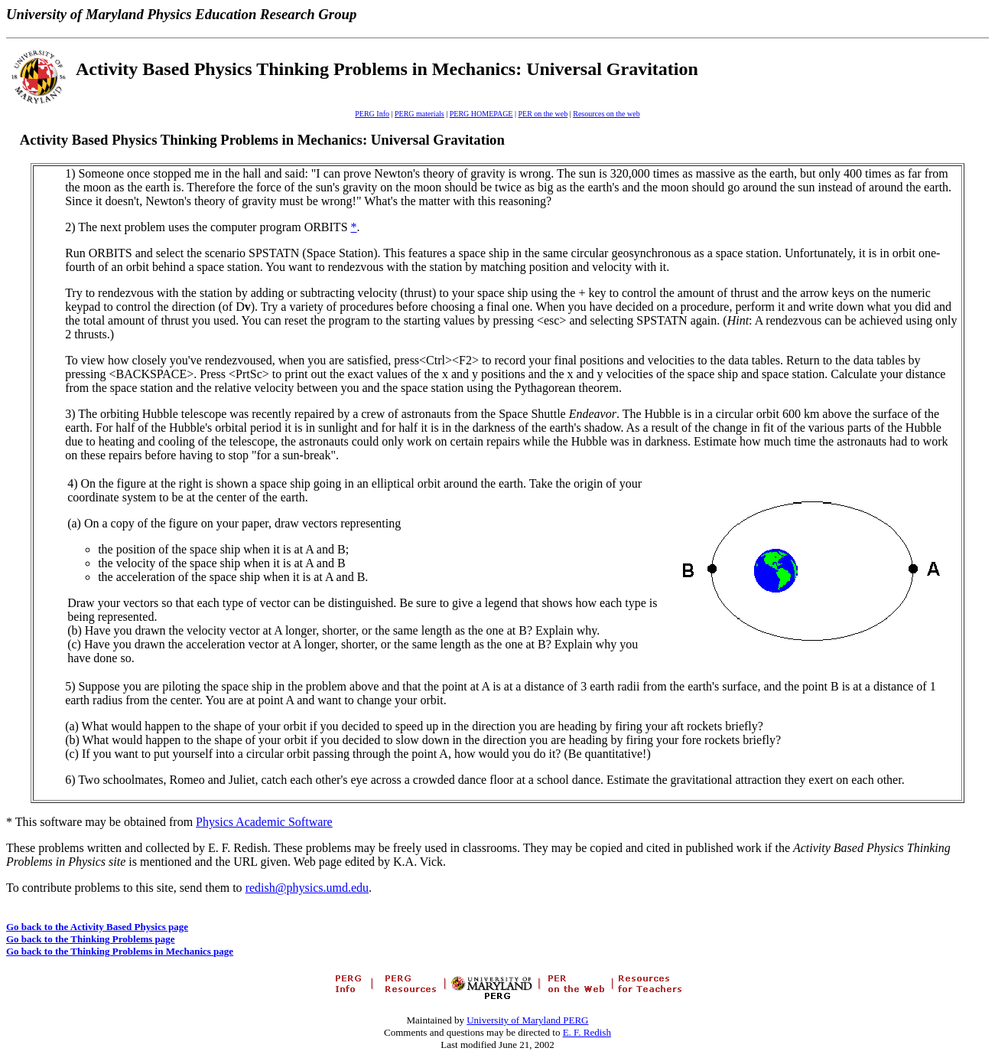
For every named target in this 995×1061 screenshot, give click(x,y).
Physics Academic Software (264, 821)
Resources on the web (606, 113)
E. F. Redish (587, 1032)
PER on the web (542, 113)
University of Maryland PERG (527, 1020)
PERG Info (372, 113)
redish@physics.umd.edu (307, 887)
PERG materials (419, 113)
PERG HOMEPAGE (481, 113)
